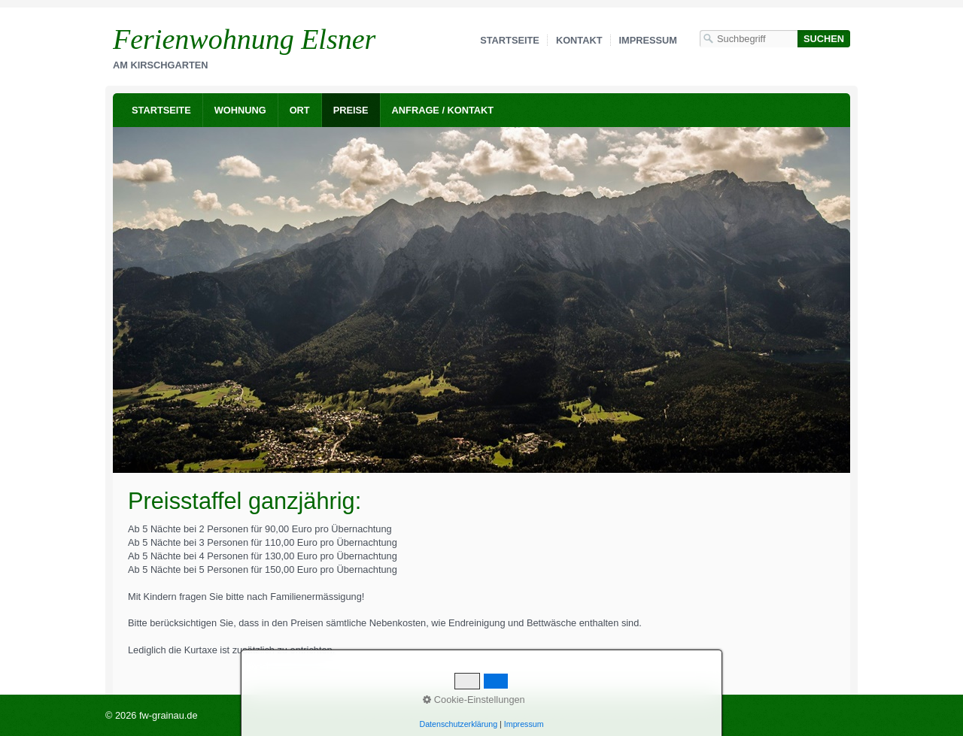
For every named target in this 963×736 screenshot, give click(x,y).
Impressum (648, 40)
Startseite (509, 40)
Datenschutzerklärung (458, 723)
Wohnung (240, 110)
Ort (300, 110)
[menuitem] (161, 110)
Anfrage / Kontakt (443, 110)
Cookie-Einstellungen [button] (474, 699)
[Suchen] (823, 38)
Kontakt (579, 40)
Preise (351, 110)
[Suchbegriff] (748, 38)
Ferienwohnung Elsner (244, 39)
